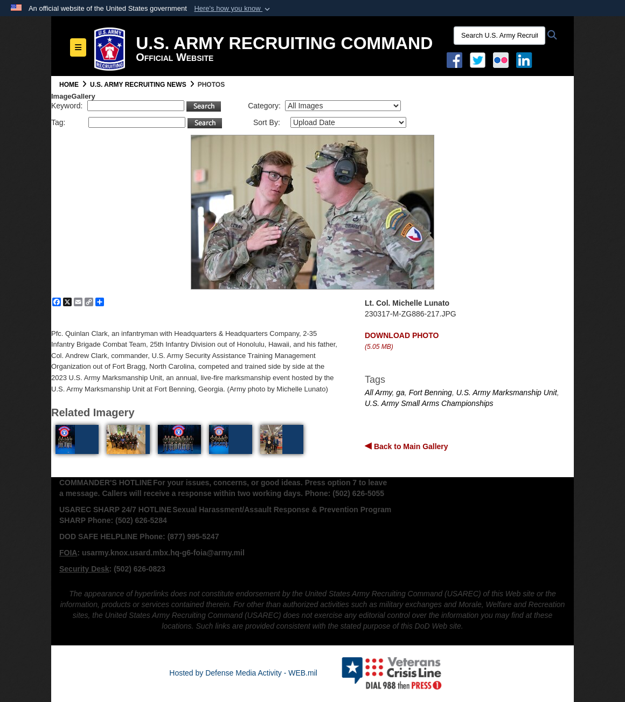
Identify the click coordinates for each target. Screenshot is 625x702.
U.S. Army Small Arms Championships (429, 403)
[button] (233, 8)
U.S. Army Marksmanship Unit (506, 392)
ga (400, 392)
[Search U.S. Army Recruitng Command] (499, 35)
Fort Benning (430, 392)
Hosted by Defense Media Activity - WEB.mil (243, 673)
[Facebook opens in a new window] (454, 59)
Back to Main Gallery (410, 446)
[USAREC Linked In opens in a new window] (526, 59)
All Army (378, 392)
